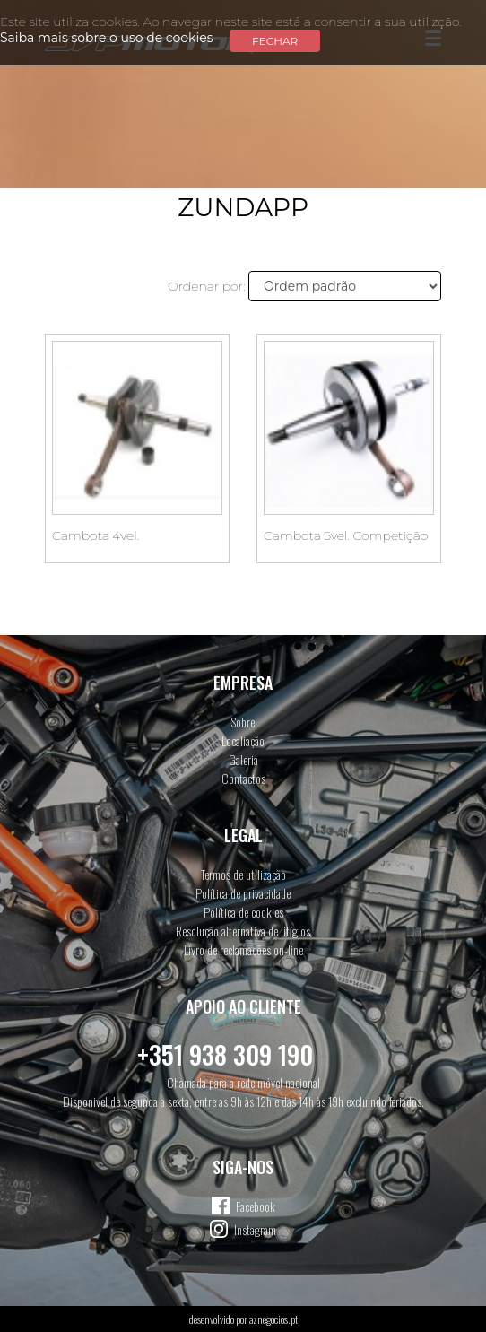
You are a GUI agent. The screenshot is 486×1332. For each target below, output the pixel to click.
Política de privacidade (243, 893)
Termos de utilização (243, 874)
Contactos (243, 778)
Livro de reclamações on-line (243, 949)
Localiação (243, 740)
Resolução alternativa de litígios (243, 930)
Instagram (255, 1229)
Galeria (243, 759)
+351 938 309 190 (225, 1054)
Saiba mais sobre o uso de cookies (106, 38)
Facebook (255, 1206)
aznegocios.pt (273, 1319)
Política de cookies (243, 911)
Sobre (243, 721)
